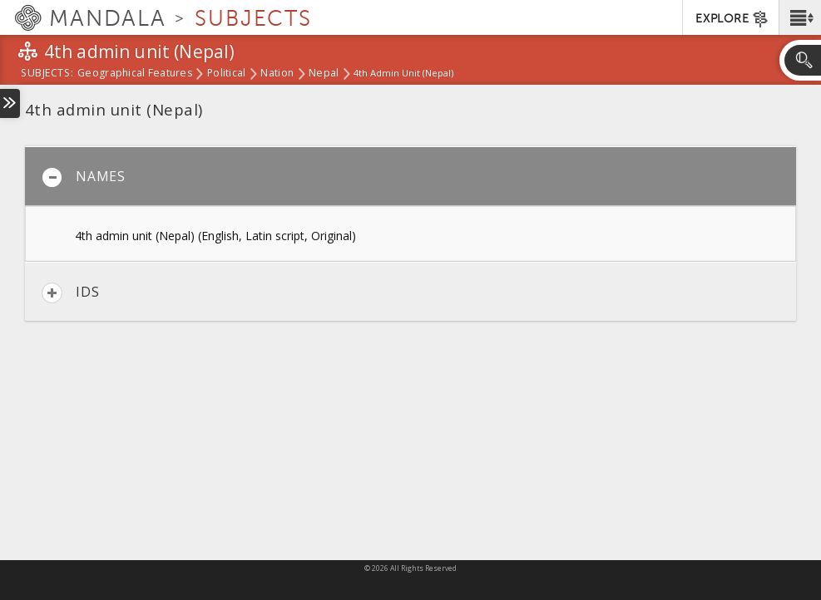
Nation (277, 74)
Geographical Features (134, 74)
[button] (800, 17)
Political (226, 74)
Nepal (324, 74)
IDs (70, 293)
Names (84, 177)
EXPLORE (732, 19)
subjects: (47, 74)
